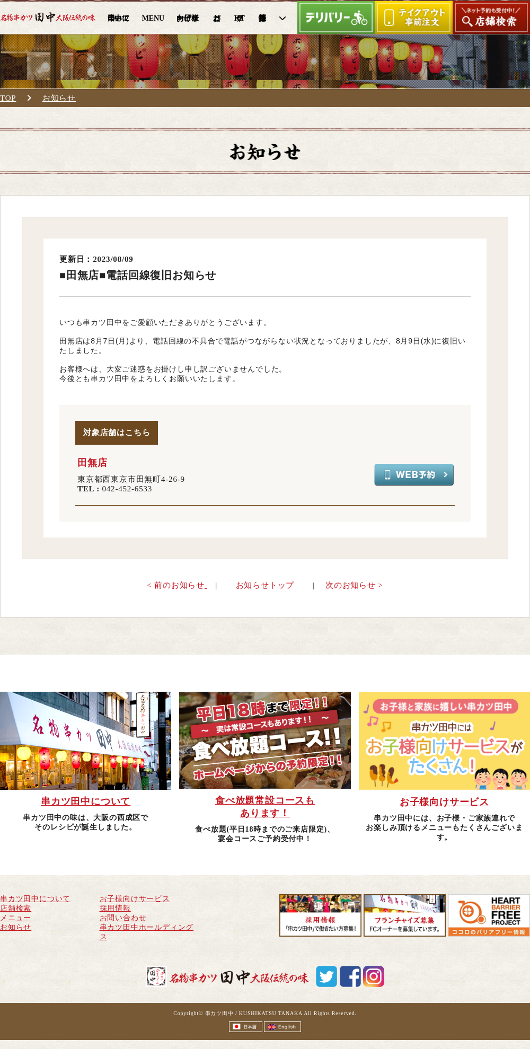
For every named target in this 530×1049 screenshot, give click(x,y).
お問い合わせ (123, 918)
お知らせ (59, 98)
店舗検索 (15, 908)
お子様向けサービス (135, 899)
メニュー (15, 918)
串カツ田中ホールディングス (147, 932)
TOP (8, 98)
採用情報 (115, 908)
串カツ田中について (35, 899)
